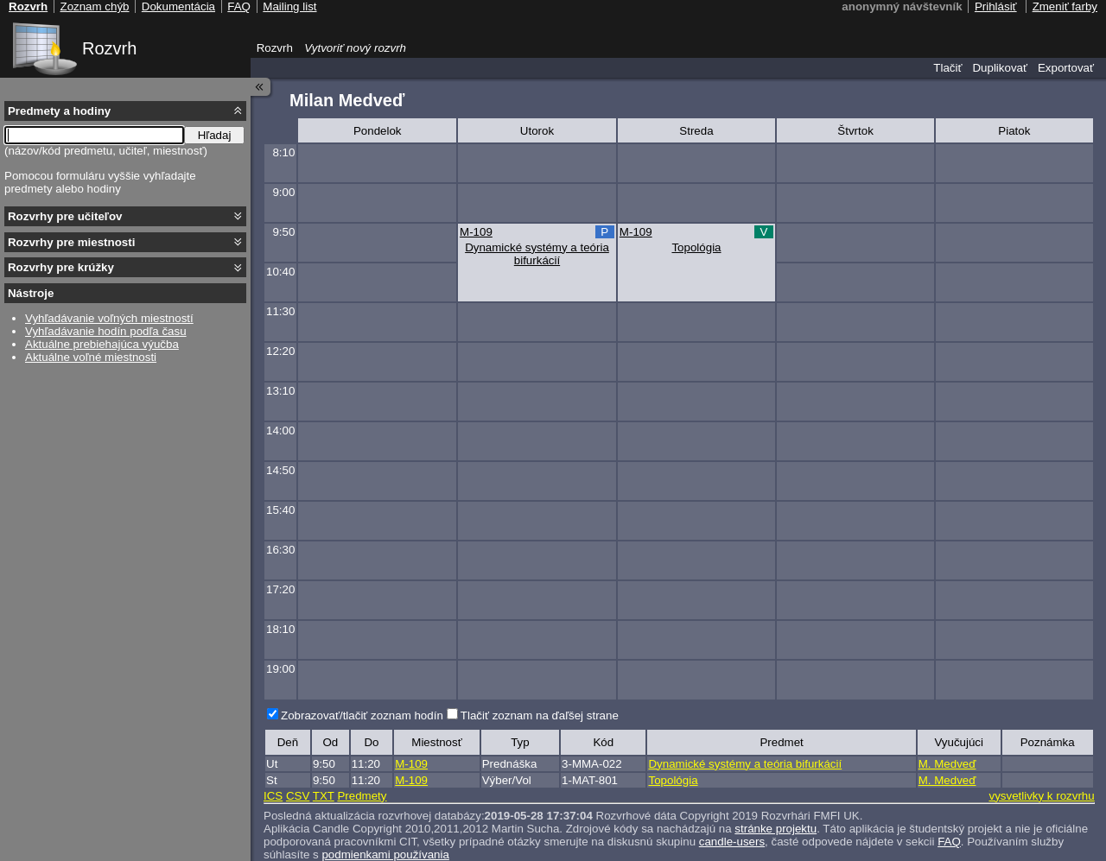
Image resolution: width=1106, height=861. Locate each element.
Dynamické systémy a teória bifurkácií (537, 254)
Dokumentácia (178, 6)
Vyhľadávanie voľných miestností (109, 318)
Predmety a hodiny (59, 110)
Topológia (696, 247)
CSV (297, 795)
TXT (323, 795)
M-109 (476, 231)
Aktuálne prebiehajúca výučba (102, 344)
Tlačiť (947, 67)
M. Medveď (947, 763)
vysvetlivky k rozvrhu (1041, 795)
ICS (273, 795)
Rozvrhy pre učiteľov (65, 216)
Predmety (361, 795)
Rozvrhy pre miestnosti (71, 242)
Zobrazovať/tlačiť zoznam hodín (362, 715)
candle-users (732, 841)
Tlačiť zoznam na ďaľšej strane (540, 715)
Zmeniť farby (1065, 6)
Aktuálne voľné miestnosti (90, 357)
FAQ (949, 841)
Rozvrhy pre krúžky (61, 267)
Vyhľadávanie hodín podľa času (106, 331)
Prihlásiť (996, 6)
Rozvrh (109, 48)
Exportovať (1066, 67)
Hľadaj (215, 135)
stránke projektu (775, 828)
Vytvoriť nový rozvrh (355, 47)
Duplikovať (999, 67)
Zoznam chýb (94, 6)
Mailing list (289, 6)
